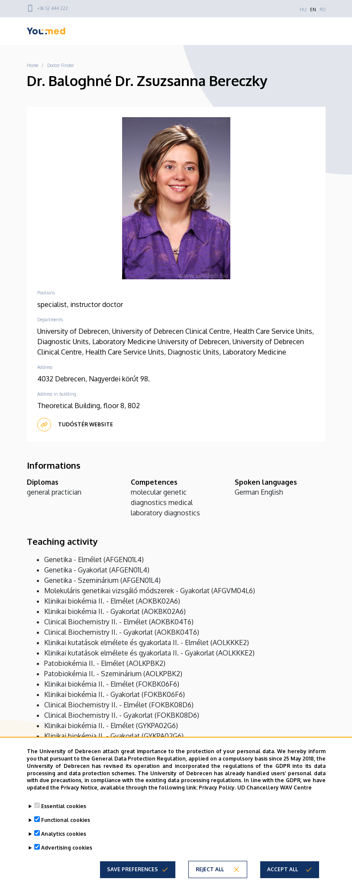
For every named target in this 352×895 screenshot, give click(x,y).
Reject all (210, 869)
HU (303, 9)
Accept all (282, 869)
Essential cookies (63, 806)
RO (323, 9)
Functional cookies (65, 820)
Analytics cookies (63, 834)
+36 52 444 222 (52, 8)
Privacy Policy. (217, 787)
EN (313, 9)
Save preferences (132, 869)
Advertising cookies (66, 847)
